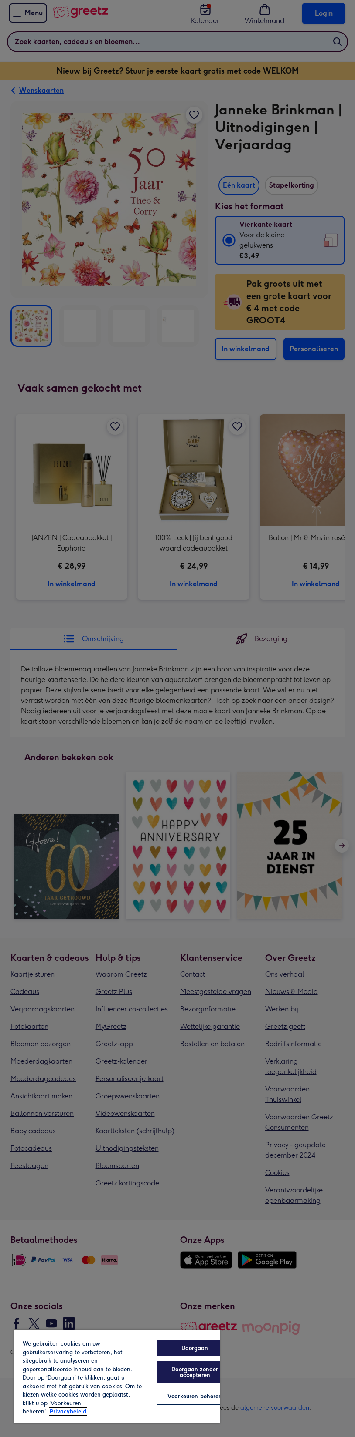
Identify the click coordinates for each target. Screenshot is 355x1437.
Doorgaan (194, 1348)
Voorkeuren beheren (194, 1396)
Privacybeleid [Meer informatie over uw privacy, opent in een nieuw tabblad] (68, 1411)
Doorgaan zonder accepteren (194, 1372)
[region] (117, 1376)
